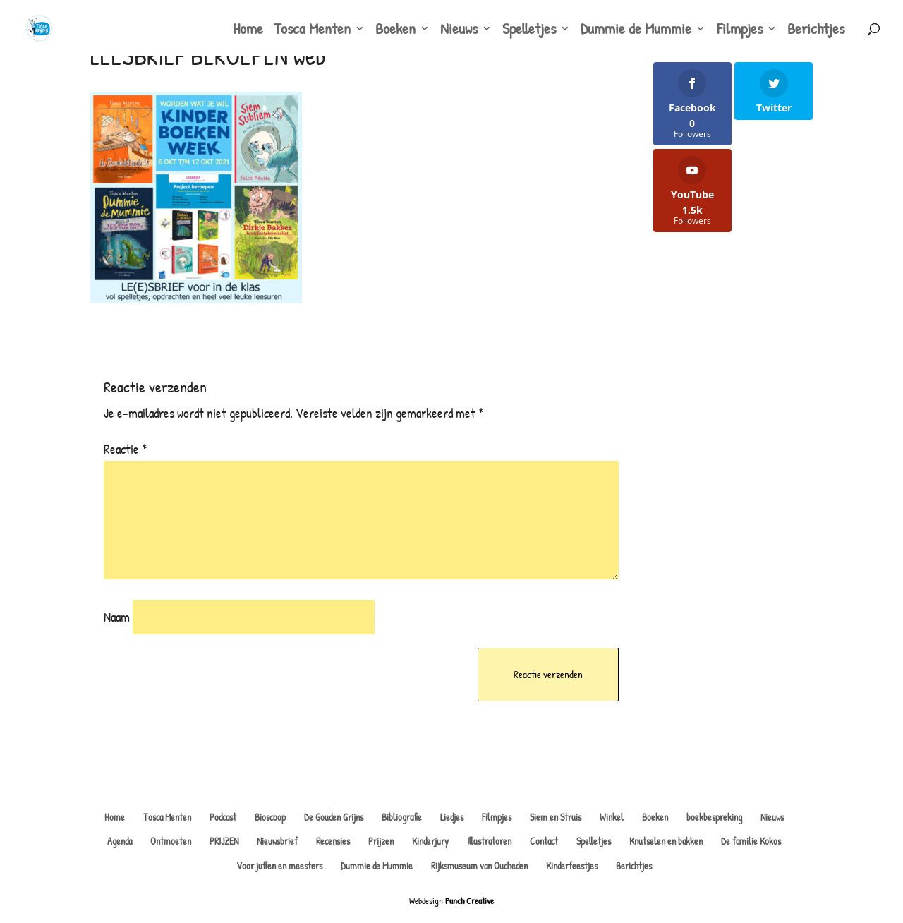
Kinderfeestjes (572, 865)
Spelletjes (529, 31)
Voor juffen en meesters (279, 865)
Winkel (612, 817)
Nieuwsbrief (277, 840)
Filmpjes (740, 31)
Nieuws (459, 31)
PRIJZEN (224, 840)
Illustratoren (489, 840)
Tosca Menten (312, 31)
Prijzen (381, 840)
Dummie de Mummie (636, 31)
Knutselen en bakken (666, 840)
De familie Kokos (751, 840)
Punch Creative (469, 900)
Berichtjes (815, 31)
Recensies (333, 840)
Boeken (395, 31)
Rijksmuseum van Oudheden (479, 865)
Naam (117, 617)
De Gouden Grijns (333, 817)
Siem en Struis (555, 817)
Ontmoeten (170, 840)
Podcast (223, 817)
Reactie (125, 449)
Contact (544, 840)
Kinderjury (430, 840)
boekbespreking (714, 817)
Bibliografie (402, 817)
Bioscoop (270, 817)
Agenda (119, 840)
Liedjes (451, 817)
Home (248, 31)
